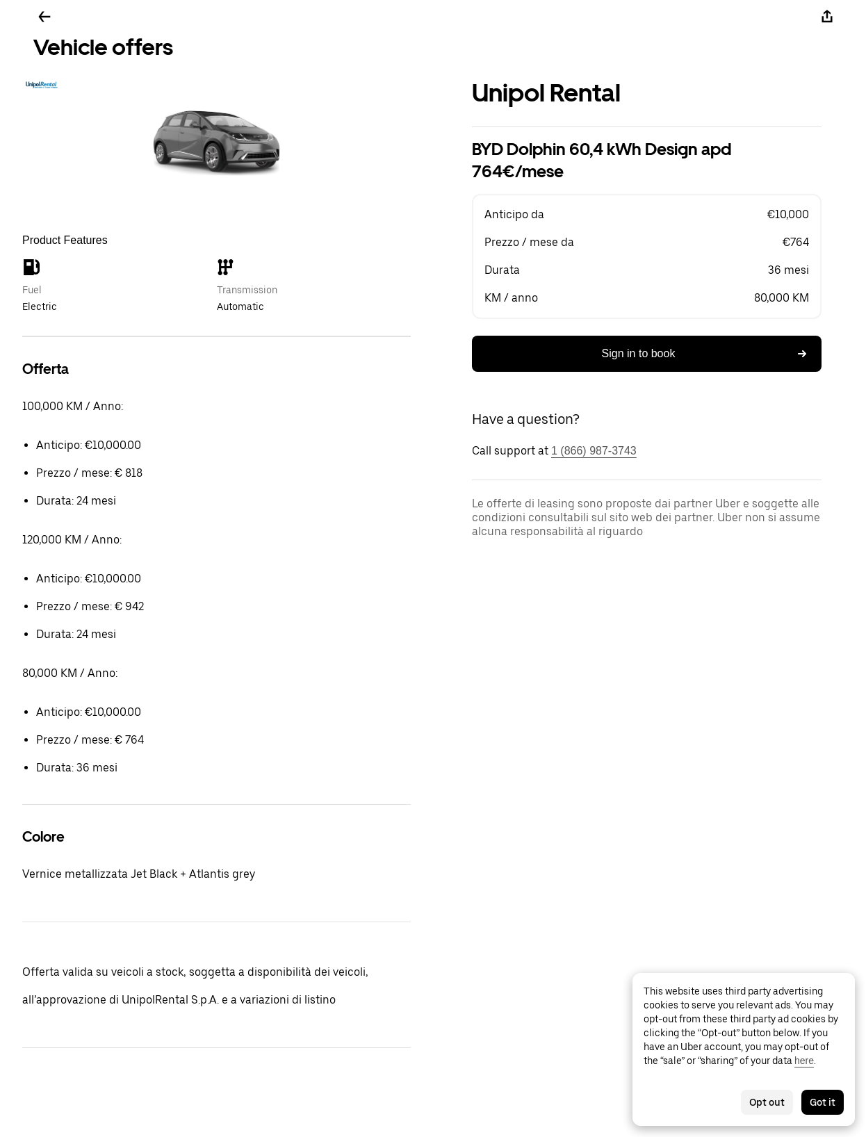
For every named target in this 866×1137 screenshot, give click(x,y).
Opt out (767, 1102)
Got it (822, 1102)
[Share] (827, 16)
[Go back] (44, 16)
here (804, 1060)
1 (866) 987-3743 (594, 451)
